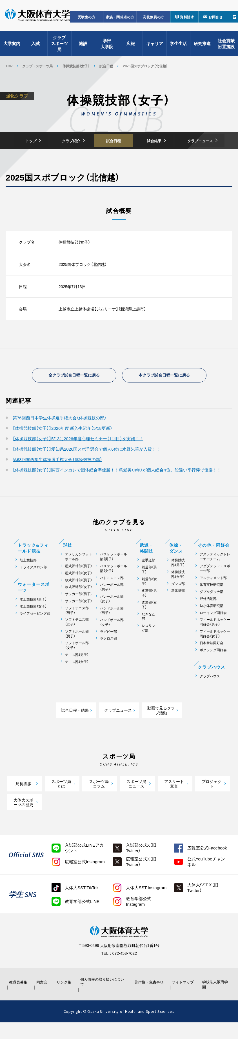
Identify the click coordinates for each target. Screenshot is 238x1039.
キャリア (154, 45)
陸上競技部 (28, 576)
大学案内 (11, 45)
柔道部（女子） (149, 621)
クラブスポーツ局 (59, 45)
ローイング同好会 (213, 629)
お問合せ (215, 18)
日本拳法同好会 (211, 659)
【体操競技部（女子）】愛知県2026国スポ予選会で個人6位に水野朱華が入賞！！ (86, 465)
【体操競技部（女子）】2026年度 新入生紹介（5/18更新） (62, 444)
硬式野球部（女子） (78, 589)
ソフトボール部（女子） (77, 662)
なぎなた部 (148, 633)
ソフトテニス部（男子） (77, 626)
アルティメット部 (213, 594)
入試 (35, 45)
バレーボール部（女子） (112, 615)
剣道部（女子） (149, 597)
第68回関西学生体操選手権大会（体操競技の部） (57, 476)
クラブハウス (210, 692)
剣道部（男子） (149, 586)
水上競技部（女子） (33, 622)
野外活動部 (208, 615)
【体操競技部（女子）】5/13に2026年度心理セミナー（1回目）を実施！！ (78, 455)
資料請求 (187, 18)
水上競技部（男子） (33, 615)
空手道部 (148, 576)
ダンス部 (178, 600)
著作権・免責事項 (149, 998)
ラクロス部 (108, 655)
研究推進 (202, 45)
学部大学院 (107, 45)
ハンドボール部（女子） (112, 638)
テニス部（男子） (77, 671)
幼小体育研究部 (211, 622)
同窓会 (43, 998)
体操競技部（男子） (178, 579)
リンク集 (63, 998)
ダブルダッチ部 (211, 608)
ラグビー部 (108, 648)
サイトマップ (182, 998)
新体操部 (178, 606)
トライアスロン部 (33, 583)
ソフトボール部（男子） (77, 650)
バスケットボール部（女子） (113, 584)
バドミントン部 (112, 594)
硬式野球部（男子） (78, 582)
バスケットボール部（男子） (113, 573)
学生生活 (178, 45)
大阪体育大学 (37, 17)
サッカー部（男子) (78, 610)
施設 (83, 45)
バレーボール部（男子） (112, 603)
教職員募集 (18, 998)
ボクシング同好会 (213, 666)
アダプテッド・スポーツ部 (215, 584)
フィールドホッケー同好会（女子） (215, 650)
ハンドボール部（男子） (112, 627)
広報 (130, 45)
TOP (9, 65)
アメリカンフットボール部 (78, 573)
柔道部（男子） (149, 609)
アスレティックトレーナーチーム (215, 573)
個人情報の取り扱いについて (103, 998)
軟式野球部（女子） (78, 603)
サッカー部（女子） (78, 617)
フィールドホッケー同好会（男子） (215, 638)
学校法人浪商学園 (214, 1001)
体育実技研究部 (211, 601)
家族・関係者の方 (120, 18)
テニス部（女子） (77, 678)
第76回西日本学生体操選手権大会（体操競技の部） (59, 434)
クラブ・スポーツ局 (37, 65)
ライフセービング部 (35, 629)
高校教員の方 (153, 18)
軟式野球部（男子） (78, 596)
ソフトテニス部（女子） (77, 638)
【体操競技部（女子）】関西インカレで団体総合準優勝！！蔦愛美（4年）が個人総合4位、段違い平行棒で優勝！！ (117, 486)
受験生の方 (86, 18)
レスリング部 (148, 644)
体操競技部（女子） (76, 65)
